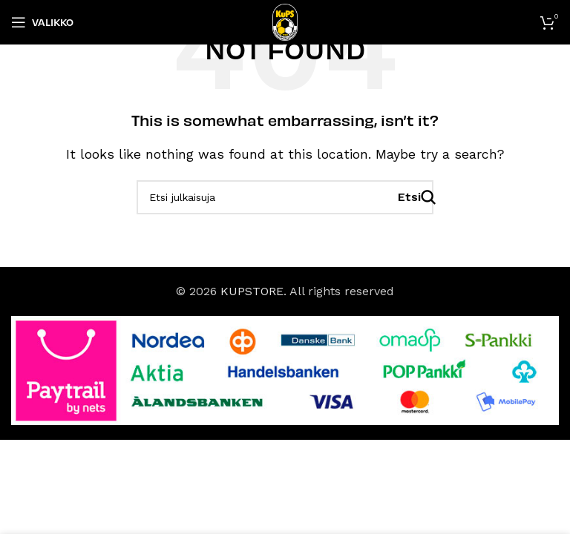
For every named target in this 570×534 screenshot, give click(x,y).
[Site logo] (285, 21)
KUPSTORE (252, 291)
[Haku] (285, 197)
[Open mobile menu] (42, 22)
